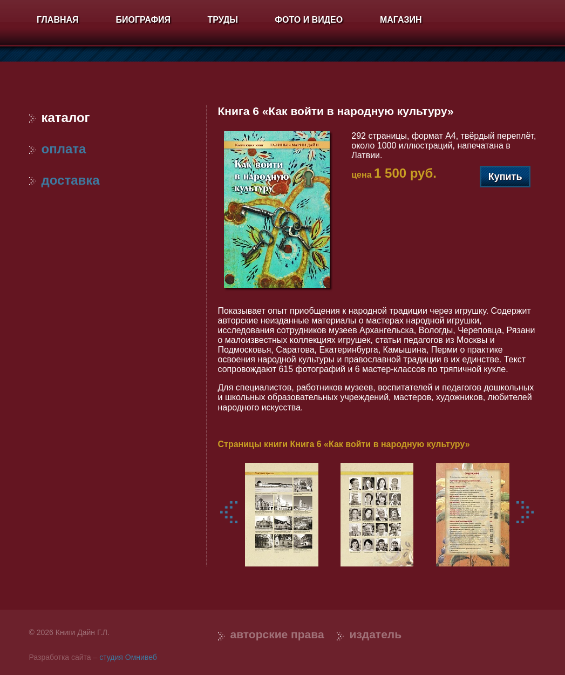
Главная (58, 19)
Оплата (57, 148)
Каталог (59, 117)
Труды (223, 19)
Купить (505, 176)
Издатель (375, 634)
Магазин (401, 19)
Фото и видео (309, 19)
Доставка (64, 180)
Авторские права (277, 634)
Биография (143, 19)
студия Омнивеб (128, 657)
